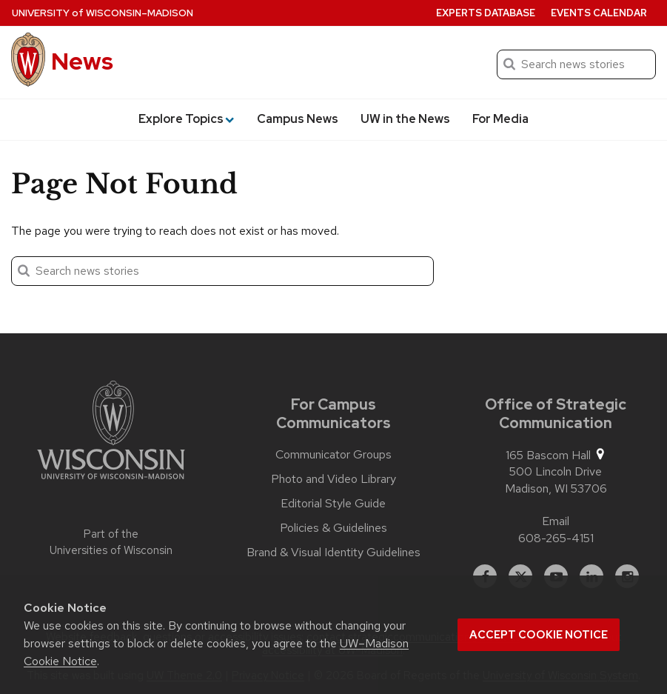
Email (555, 521)
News (82, 61)
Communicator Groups (333, 454)
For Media (500, 119)
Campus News (297, 119)
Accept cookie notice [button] (538, 634)
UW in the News (405, 119)
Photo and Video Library (333, 479)
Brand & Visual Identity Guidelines (333, 552)
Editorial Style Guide (333, 503)
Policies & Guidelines (333, 528)
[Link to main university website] (111, 432)
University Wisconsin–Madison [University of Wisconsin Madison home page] (102, 13)
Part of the (111, 542)
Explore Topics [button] (186, 119)
